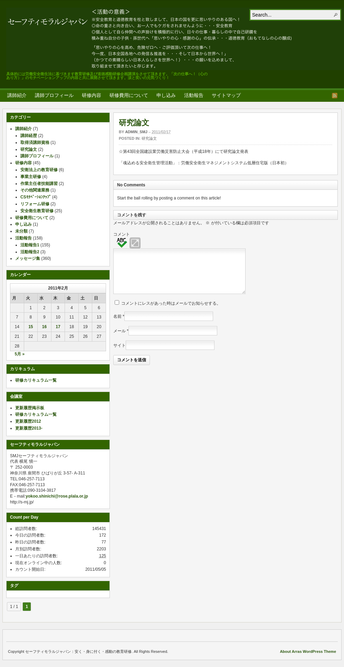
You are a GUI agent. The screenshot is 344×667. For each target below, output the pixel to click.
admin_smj (136, 132)
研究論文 (134, 122)
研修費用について (128, 95)
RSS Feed (334, 95)
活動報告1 (29, 245)
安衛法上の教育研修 (39, 169)
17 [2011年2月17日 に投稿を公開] (58, 326)
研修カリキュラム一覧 (36, 380)
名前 (117, 324)
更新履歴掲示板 (29, 407)
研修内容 (91, 95)
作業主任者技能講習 (39, 183)
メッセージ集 (27, 258)
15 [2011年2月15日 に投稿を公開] (30, 326)
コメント (121, 234)
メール (119, 339)
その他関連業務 (34, 190)
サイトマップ (226, 95)
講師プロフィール (54, 95)
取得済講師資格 (34, 142)
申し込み (166, 95)
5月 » (20, 354)
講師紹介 (17, 95)
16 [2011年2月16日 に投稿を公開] (44, 326)
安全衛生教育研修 (37, 210)
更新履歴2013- (28, 428)
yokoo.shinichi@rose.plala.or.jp (57, 496)
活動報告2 (29, 251)
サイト (119, 353)
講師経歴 (28, 135)
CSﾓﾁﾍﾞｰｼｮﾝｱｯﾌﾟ (35, 197)
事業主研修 (30, 176)
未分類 (21, 231)
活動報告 (193, 95)
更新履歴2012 (28, 421)
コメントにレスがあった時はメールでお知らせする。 (171, 311)
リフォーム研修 (34, 204)
